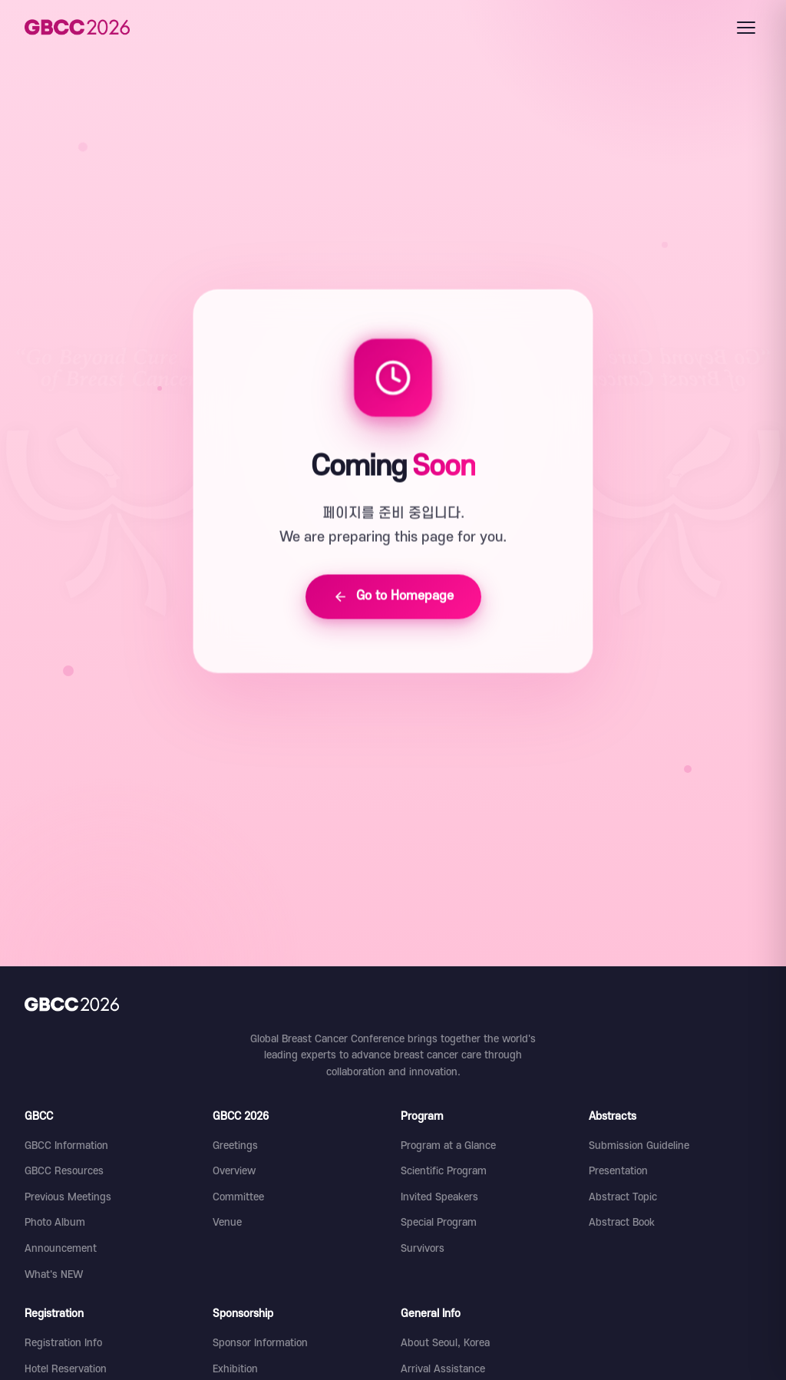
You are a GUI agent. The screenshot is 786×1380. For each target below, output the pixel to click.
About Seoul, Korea (445, 1343)
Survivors (422, 1248)
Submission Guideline (639, 1145)
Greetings (235, 1145)
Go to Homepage (393, 598)
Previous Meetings (68, 1197)
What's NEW (54, 1274)
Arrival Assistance (443, 1369)
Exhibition (235, 1369)
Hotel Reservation (66, 1369)
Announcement (61, 1248)
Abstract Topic (623, 1197)
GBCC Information (66, 1145)
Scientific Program (444, 1171)
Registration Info (63, 1343)
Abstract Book (622, 1222)
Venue (227, 1222)
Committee (238, 1197)
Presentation (618, 1171)
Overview (234, 1171)
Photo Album (55, 1222)
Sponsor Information (260, 1343)
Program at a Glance (448, 1145)
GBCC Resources (64, 1171)
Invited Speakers (439, 1197)
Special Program (439, 1222)
